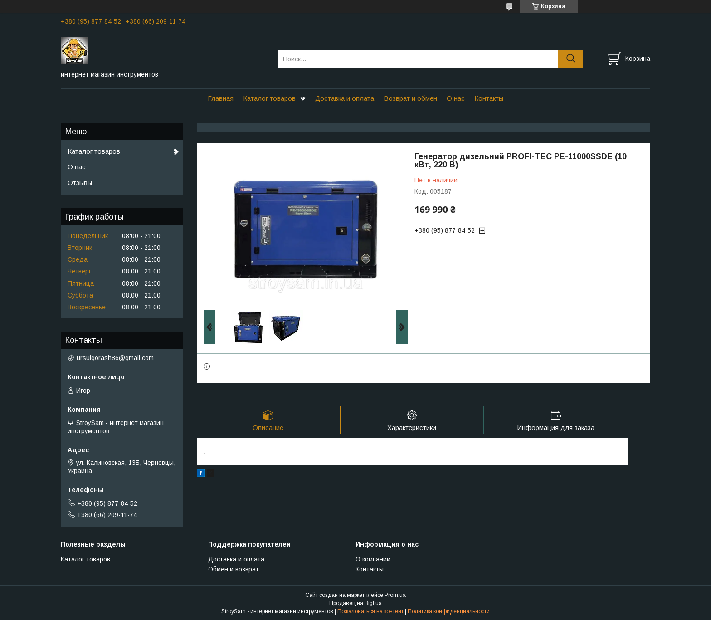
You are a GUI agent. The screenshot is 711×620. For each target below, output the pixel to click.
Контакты (488, 98)
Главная (221, 98)
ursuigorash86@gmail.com (115, 357)
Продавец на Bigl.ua (355, 603)
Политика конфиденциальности (449, 611)
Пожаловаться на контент (370, 611)
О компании (373, 559)
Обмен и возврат (233, 569)
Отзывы (80, 182)
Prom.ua (395, 595)
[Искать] (570, 59)
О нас (456, 98)
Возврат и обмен (410, 98)
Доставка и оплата (344, 98)
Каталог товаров (269, 98)
